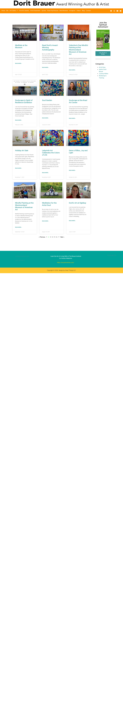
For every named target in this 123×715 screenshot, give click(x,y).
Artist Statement (35, 10)
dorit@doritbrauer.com (22, 256)
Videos (79, 10)
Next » (62, 237)
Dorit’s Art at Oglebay (77, 203)
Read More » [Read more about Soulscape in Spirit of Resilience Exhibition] (18, 120)
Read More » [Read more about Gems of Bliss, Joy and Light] (72, 170)
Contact (88, 10)
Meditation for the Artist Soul (49, 204)
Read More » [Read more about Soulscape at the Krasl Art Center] (72, 118)
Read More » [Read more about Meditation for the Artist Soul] (45, 221)
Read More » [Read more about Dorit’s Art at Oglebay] (72, 220)
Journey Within (103, 73)
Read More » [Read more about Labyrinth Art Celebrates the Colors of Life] (45, 172)
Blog (83, 10)
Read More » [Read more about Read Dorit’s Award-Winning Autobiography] (45, 67)
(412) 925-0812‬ (20, 260)
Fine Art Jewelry (24, 10)
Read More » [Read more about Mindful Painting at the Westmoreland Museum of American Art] (18, 227)
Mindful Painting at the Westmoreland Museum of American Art (24, 206)
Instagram (72, 10)
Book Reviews (64, 10)
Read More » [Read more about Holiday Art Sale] (18, 168)
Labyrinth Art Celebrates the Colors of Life (51, 152)
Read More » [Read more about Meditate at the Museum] (18, 63)
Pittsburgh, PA (111, 255)
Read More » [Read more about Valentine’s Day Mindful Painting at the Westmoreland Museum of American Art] (72, 70)
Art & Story (102, 67)
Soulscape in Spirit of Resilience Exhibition (23, 101)
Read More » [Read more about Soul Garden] (45, 118)
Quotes (44, 10)
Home (3, 10)
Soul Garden (47, 100)
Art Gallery (14, 10)
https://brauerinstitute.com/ (65, 262)
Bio (7, 10)
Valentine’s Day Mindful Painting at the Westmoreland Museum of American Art (78, 49)
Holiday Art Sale (21, 150)
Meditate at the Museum (21, 46)
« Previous (42, 237)
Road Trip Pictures (52, 10)
